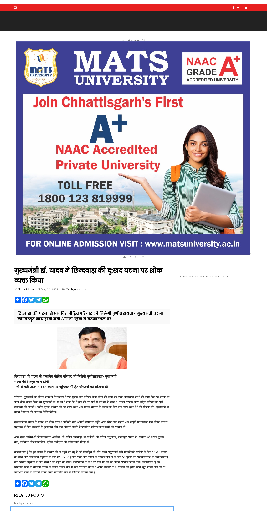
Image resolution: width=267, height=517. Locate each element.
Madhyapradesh (76, 289)
